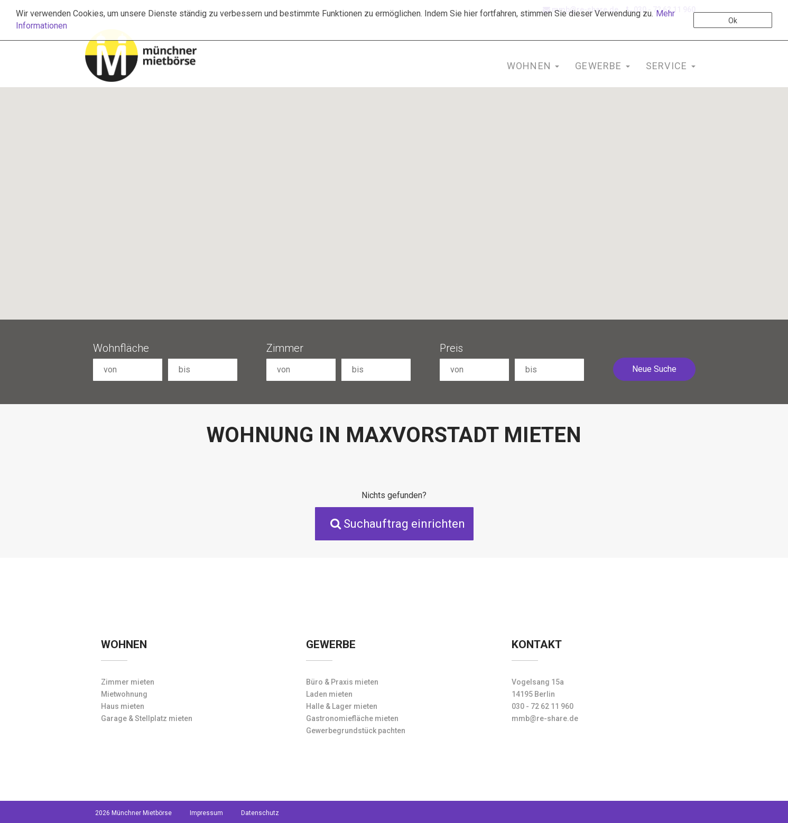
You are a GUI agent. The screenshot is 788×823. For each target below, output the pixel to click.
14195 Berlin (533, 694)
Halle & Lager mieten (341, 706)
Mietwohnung (124, 694)
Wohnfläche (121, 348)
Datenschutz (260, 813)
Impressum (206, 813)
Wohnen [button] (533, 65)
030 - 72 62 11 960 (542, 706)
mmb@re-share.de (545, 718)
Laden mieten (329, 694)
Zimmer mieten (127, 682)
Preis (451, 348)
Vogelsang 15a (538, 682)
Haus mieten (122, 706)
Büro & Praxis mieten (342, 682)
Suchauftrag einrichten (397, 523)
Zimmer (284, 348)
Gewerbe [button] (602, 65)
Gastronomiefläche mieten (352, 718)
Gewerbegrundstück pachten (355, 730)
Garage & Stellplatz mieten (146, 718)
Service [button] (671, 65)
